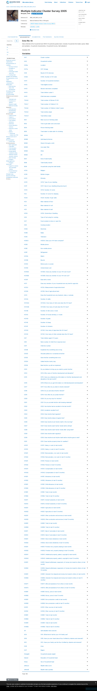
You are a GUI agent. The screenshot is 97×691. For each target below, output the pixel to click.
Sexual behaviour (13, 170)
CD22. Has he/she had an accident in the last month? (56, 406)
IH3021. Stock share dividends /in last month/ (54, 538)
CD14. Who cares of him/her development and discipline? (57, 373)
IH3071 (26, 583)
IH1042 (26, 472)
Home (7, 6)
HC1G (25, 189)
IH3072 (26, 587)
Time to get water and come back (50, 123)
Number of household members (50, 80)
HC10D (26, 267)
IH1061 (26, 484)
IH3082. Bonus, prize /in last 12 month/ (52, 595)
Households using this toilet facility (50, 166)
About (55, 2)
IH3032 (26, 550)
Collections (63, 2)
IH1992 (26, 495)
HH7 (25, 650)
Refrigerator (44, 252)
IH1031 (26, 460)
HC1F (25, 186)
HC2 (25, 193)
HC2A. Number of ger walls (49, 197)
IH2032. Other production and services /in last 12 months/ (57, 519)
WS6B (26, 139)
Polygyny (11, 159)
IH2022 (26, 511)
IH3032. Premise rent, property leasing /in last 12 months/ (57, 550)
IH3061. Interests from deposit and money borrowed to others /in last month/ (63, 573)
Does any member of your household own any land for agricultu (59, 283)
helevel (26, 657)
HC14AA (26, 302)
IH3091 (26, 599)
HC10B (26, 260)
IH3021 (26, 538)
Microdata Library (27, 2)
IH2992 (26, 527)
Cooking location (45, 225)
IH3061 (26, 573)
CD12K (26, 365)
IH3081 (26, 591)
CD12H (26, 361)
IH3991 (26, 615)
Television (43, 236)
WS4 (25, 127)
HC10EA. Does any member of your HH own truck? (56, 271)
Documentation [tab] (36, 36)
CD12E (26, 357)
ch (7, 54)
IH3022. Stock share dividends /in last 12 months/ (55, 542)
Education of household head (49, 657)
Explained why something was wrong (51, 349)
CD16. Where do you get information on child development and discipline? (62, 382)
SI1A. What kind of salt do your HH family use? (54, 634)
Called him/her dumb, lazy (48, 361)
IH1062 (26, 488)
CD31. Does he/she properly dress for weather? (54, 441)
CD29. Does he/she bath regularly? (51, 433)
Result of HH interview (47, 72)
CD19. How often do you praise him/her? (52, 394)
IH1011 (26, 445)
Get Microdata (37, 13)
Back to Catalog (12, 679)
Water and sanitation (11, 76)
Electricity (43, 228)
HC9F (25, 252)
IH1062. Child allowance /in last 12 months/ (53, 488)
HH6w (26, 65)
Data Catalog (48, 2)
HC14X (26, 334)
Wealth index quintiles (47, 669)
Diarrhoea (11, 123)
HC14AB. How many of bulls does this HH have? (55, 306)
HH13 (25, 88)
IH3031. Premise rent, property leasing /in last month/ (56, 546)
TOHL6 (26, 100)
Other (42, 150)
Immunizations (12, 118)
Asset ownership (10, 175)
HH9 (25, 72)
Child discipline (12, 147)
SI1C (25, 642)
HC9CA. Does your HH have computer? (52, 240)
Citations (70, 2)
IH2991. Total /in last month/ (49, 523)
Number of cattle (45, 299)
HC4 (25, 205)
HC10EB (26, 275)
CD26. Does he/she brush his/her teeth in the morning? (57, 421)
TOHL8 (26, 108)
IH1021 (26, 453)
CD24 (25, 414)
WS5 (25, 131)
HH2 (25, 61)
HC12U (26, 287)
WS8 (25, 162)
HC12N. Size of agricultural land (50, 291)
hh (7, 47)
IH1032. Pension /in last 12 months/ (51, 464)
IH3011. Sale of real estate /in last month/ (52, 531)
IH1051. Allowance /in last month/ (50, 476)
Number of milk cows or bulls (49, 310)
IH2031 (26, 515)
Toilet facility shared (46, 162)
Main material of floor (47, 201)
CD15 (25, 377)
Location (43, 65)
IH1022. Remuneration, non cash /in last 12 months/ (55, 456)
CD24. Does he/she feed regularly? (51, 414)
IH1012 (26, 449)
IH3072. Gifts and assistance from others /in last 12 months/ (58, 587)
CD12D (26, 353)
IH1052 (26, 480)
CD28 (25, 429)
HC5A (26, 213)
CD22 (25, 406)
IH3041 (26, 554)
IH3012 (26, 534)
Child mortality (10, 94)
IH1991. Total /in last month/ (49, 492)
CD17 (25, 386)
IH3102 (26, 611)
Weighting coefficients (12, 177)
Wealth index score (46, 665)
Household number (46, 61)
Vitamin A (11, 116)
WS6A (26, 135)
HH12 (25, 84)
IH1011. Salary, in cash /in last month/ (51, 445)
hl (7, 49)
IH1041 (26, 468)
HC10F (26, 279)
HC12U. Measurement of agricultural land (52, 287)
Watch (42, 256)
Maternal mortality (13, 105)
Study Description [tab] (13, 36)
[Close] (95, 682)
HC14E (26, 322)
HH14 (25, 92)
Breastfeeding (12, 110)
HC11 (25, 283)
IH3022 (26, 542)
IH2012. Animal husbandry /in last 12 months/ (54, 503)
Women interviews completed (49, 88)
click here (54, 686)
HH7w (26, 69)
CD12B (26, 349)
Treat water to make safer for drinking (52, 131)
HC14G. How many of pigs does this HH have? (54, 330)
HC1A (25, 170)
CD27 (25, 425)
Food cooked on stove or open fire (51, 221)
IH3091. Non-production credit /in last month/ (54, 599)
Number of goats (45, 318)
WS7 (25, 158)
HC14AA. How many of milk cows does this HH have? (56, 302)
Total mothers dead (46, 111)
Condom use (13, 172)
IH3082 (26, 595)
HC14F (26, 326)
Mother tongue (45, 174)
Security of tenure (13, 66)
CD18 (25, 390)
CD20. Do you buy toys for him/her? (51, 398)
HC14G (26, 330)
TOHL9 (26, 111)
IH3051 (26, 562)
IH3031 (26, 546)
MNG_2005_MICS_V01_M (30, 6)
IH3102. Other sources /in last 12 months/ (52, 611)
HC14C (26, 314)
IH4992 (26, 626)
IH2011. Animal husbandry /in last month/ (52, 499)
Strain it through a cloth (47, 143)
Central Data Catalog (15, 6)
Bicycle (43, 260)
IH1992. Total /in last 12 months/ (50, 495)
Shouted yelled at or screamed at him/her (53, 353)
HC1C (25, 178)
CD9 (25, 341)
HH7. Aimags (44, 69)
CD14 (25, 373)
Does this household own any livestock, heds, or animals (57, 295)
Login (87, 2)
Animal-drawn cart (46, 267)
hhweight (26, 653)
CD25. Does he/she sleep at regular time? (52, 417)
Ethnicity (43, 178)
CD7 (25, 338)
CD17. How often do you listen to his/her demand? (55, 386)
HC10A (26, 256)
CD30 (25, 437)
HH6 (25, 646)
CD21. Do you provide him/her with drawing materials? (56, 402)
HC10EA (26, 271)
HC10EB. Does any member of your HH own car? (55, 275)
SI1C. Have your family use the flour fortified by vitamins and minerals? (61, 642)
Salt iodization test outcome (48, 630)
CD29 (25, 433)
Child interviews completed (48, 96)
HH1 (25, 57)
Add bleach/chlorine (46, 139)
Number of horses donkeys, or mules (51, 314)
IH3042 (26, 558)
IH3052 (26, 568)
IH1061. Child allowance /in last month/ (52, 484)
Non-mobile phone (46, 248)
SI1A (25, 634)
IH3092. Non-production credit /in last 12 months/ (55, 603)
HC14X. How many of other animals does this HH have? (57, 334)
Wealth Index (9, 173)
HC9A (26, 228)
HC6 (25, 217)
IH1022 (26, 456)
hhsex (26, 661)
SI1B (25, 638)
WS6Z (26, 154)
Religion (43, 170)
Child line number (46, 345)
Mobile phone (45, 244)
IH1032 (26, 464)
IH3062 (26, 577)
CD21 (25, 402)
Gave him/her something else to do (51, 357)
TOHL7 (26, 104)
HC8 (25, 225)
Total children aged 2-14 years (49, 338)
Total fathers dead (46, 115)
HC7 (25, 221)
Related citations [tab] (59, 36)
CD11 (25, 345)
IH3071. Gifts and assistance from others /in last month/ (57, 583)
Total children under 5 (47, 92)
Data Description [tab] (24, 36)
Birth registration (13, 144)
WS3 (25, 123)
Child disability (12, 149)
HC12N (26, 291)
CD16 (25, 382)
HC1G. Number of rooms (48, 189)
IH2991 (26, 523)
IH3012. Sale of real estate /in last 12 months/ (54, 534)
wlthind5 (26, 669)
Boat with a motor (46, 279)
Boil (42, 135)
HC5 (25, 209)
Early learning (12, 86)
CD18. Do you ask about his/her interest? (52, 390)
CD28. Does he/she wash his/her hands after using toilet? (57, 429)
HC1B (25, 174)
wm (7, 51)
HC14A (26, 299)
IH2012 (26, 503)
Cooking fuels (12, 74)
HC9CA (26, 240)
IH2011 (26, 499)
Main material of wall (47, 209)
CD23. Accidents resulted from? (50, 410)
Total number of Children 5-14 (49, 104)
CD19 (25, 394)
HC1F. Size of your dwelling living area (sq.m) (54, 186)
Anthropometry (12, 108)
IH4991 (26, 622)
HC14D (26, 318)
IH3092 (26, 603)
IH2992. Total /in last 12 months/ (50, 527)
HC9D (26, 244)
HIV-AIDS (9, 164)
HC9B (26, 232)
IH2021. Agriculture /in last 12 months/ (52, 511)
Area (42, 646)
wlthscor (26, 665)
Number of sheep (46, 322)
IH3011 (26, 531)
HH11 (25, 80)
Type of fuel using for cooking (49, 217)
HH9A (26, 76)
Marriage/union (10, 160)
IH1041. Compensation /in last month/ (51, 468)
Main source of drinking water (49, 119)
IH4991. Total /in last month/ (49, 622)
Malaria (11, 131)
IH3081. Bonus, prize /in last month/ (51, 591)
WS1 (25, 119)
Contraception (10, 139)
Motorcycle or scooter (47, 263)
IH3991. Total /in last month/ (49, 615)
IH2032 (26, 519)
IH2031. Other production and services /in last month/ (56, 515)
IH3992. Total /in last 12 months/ (50, 618)
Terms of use (79, 2)
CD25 (25, 417)
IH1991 (26, 492)
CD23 (25, 410)
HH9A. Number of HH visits (49, 76)
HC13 (25, 295)
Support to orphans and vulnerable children (13, 167)
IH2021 (26, 507)
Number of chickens (46, 326)
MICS (22, 6)
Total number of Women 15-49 (50, 100)
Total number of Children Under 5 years (52, 108)
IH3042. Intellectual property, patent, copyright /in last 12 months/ (60, 558)
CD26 (25, 421)
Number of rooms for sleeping (49, 193)
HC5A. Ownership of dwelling (49, 213)
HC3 (25, 201)
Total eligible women (46, 84)
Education (9, 84)
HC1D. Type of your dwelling (49, 182)
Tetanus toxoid (12, 115)
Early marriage (12, 157)
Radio (42, 232)
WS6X (26, 150)
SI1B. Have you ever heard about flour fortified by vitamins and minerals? (62, 638)
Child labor (11, 146)
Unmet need (12, 141)
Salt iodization (12, 112)
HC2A (26, 197)
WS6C (26, 143)
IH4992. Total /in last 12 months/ (50, 626)
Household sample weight (48, 653)
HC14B (26, 310)
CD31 (25, 441)
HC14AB (26, 306)
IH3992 (26, 618)
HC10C (26, 263)
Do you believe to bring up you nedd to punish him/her (56, 369)
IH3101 (26, 607)
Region (43, 650)
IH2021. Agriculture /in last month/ (50, 507)
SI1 (25, 630)
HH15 (25, 96)
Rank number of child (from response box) (53, 341)
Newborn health (13, 103)
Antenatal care (12, 99)
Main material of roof (47, 205)
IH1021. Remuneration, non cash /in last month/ (54, 453)
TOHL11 (26, 115)
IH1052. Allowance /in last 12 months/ (51, 480)
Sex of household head (47, 661)
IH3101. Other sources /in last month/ (51, 607)
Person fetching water (47, 127)
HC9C (26, 236)
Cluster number (45, 57)
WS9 (25, 166)
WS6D (26, 147)
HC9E (25, 248)
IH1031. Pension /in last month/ (50, 460)
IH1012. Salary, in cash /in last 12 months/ (53, 449)
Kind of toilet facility (46, 158)
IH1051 (26, 476)
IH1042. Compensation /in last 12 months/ (53, 472)
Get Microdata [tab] (47, 36)
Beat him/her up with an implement (51, 365)
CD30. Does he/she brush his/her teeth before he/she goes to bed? (60, 437)
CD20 (25, 398)
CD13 (25, 369)
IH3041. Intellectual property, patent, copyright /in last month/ (58, 554)
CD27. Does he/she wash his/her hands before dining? (56, 425)
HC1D (25, 182)
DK (41, 154)
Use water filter (45, 147)
